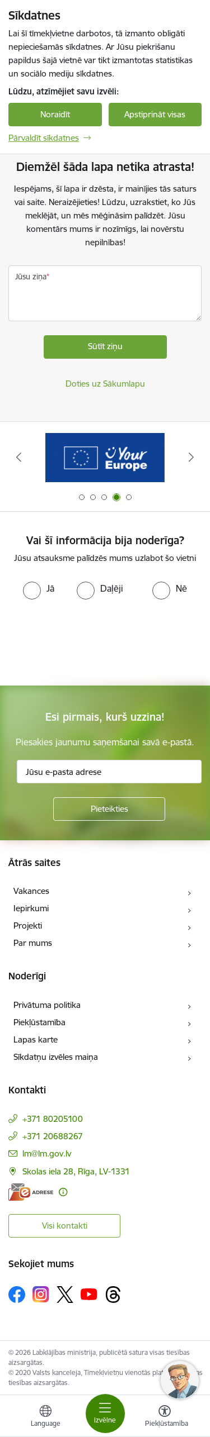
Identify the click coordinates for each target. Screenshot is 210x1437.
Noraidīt (55, 114)
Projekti (27, 925)
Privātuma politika (47, 1005)
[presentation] (93, 641)
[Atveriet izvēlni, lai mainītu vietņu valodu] (45, 1417)
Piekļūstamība (39, 1022)
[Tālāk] (191, 457)
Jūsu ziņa (30, 277)
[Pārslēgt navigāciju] (105, 1413)
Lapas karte (35, 1039)
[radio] (38, 588)
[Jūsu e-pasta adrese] (109, 771)
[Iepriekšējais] (18, 457)
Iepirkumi (31, 908)
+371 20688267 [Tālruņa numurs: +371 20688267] (52, 1136)
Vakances (31, 891)
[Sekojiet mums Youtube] (89, 1294)
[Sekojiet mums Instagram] (40, 1294)
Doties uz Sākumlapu (105, 383)
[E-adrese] (30, 1192)
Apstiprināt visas (154, 114)
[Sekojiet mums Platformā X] (65, 1294)
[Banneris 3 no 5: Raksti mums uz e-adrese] (105, 457)
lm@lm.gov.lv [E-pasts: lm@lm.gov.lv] (46, 1153)
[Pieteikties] (109, 809)
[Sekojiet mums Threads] (113, 1294)
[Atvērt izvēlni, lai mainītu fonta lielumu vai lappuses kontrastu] (164, 1417)
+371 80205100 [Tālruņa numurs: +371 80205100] (52, 1119)
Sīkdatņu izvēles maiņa (55, 1056)
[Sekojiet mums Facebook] (16, 1294)
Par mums (32, 943)
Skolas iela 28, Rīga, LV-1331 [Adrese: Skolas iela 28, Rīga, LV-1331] (76, 1171)
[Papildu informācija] (63, 1192)
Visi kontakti (64, 1225)
